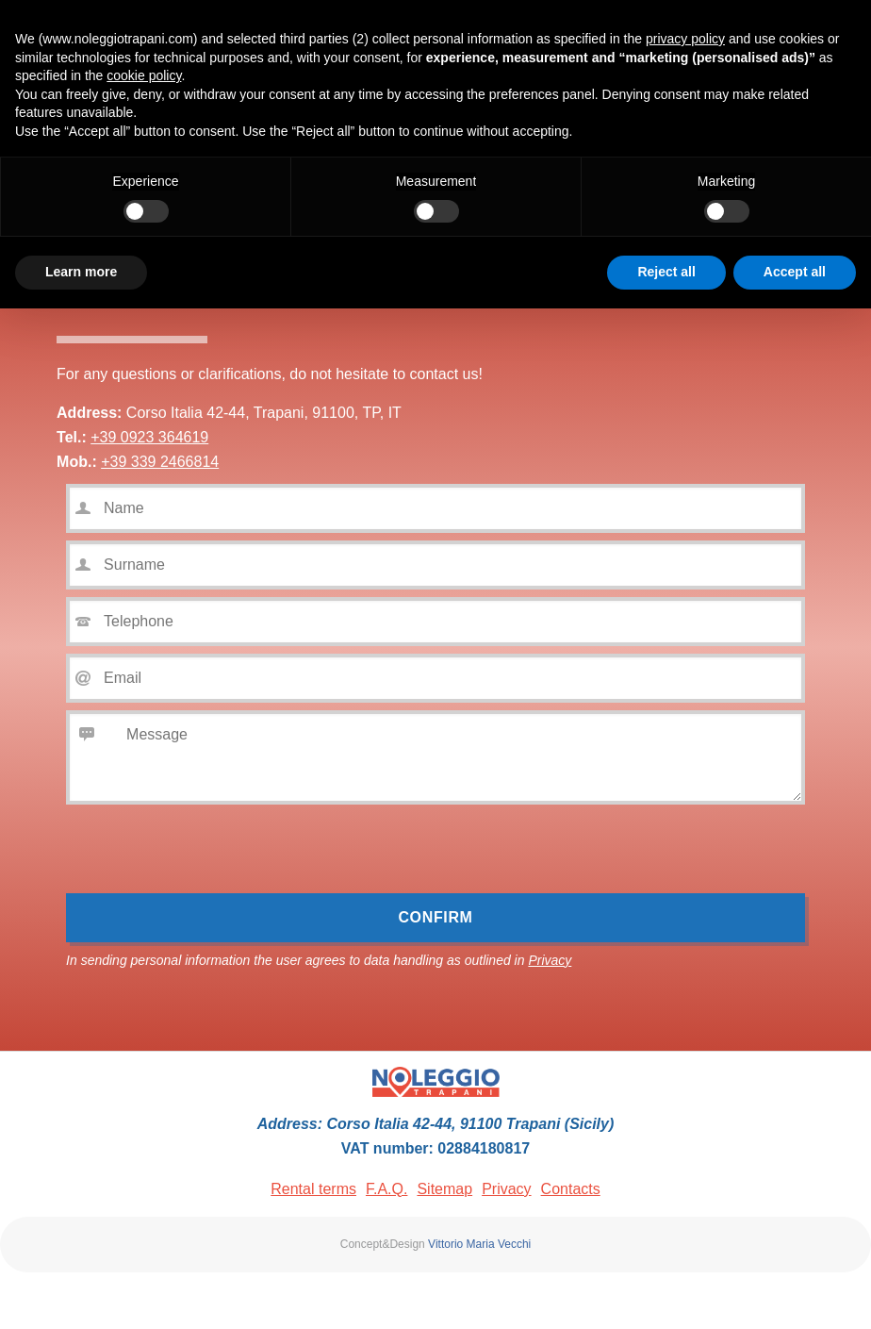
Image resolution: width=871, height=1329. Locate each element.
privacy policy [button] (685, 38)
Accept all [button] (795, 271)
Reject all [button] (666, 271)
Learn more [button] (81, 271)
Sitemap (444, 1189)
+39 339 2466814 (160, 462)
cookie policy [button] (144, 75)
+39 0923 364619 (149, 437)
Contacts (570, 1189)
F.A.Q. (386, 1189)
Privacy (549, 960)
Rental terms (313, 1189)
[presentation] (209, 856)
